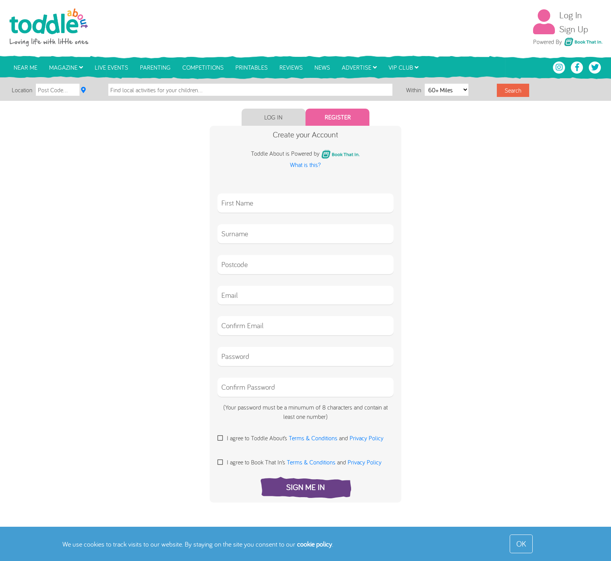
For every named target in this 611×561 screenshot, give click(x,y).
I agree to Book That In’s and (304, 462)
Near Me (25, 67)
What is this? (305, 165)
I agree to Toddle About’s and (305, 438)
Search (513, 90)
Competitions (203, 67)
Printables (251, 67)
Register (338, 117)
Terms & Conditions (313, 438)
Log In (570, 15)
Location (22, 90)
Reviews (291, 67)
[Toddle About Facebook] (578, 66)
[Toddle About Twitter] (595, 66)
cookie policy (314, 544)
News (322, 67)
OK (521, 544)
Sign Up (573, 29)
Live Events (111, 67)
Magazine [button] (66, 67)
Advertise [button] (359, 67)
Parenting (155, 67)
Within (414, 89)
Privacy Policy (366, 438)
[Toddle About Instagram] (560, 66)
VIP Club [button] (403, 67)
